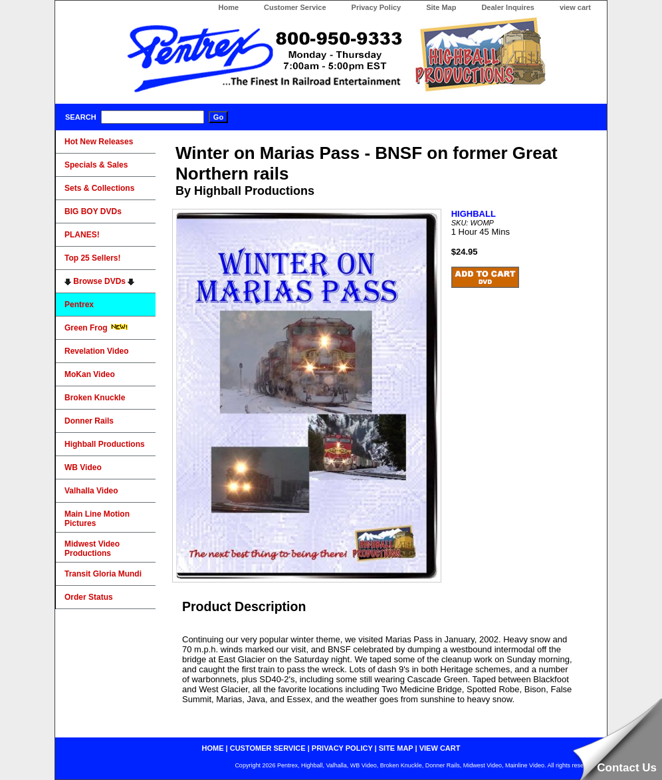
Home (228, 7)
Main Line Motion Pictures (97, 518)
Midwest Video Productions (92, 548)
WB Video (83, 467)
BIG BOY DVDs (93, 211)
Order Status (88, 597)
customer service (268, 748)
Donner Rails (89, 421)
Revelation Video (96, 351)
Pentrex (79, 304)
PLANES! (82, 234)
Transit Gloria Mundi (103, 574)
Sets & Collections (99, 188)
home (213, 748)
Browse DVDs (99, 281)
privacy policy (342, 748)
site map (396, 748)
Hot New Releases (98, 141)
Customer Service (295, 7)
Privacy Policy (376, 7)
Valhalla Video (91, 490)
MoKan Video (89, 374)
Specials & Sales (96, 165)
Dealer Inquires (507, 7)
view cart (575, 7)
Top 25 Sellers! (92, 258)
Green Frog (96, 327)
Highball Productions (104, 444)
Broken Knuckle (94, 397)
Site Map (441, 7)
